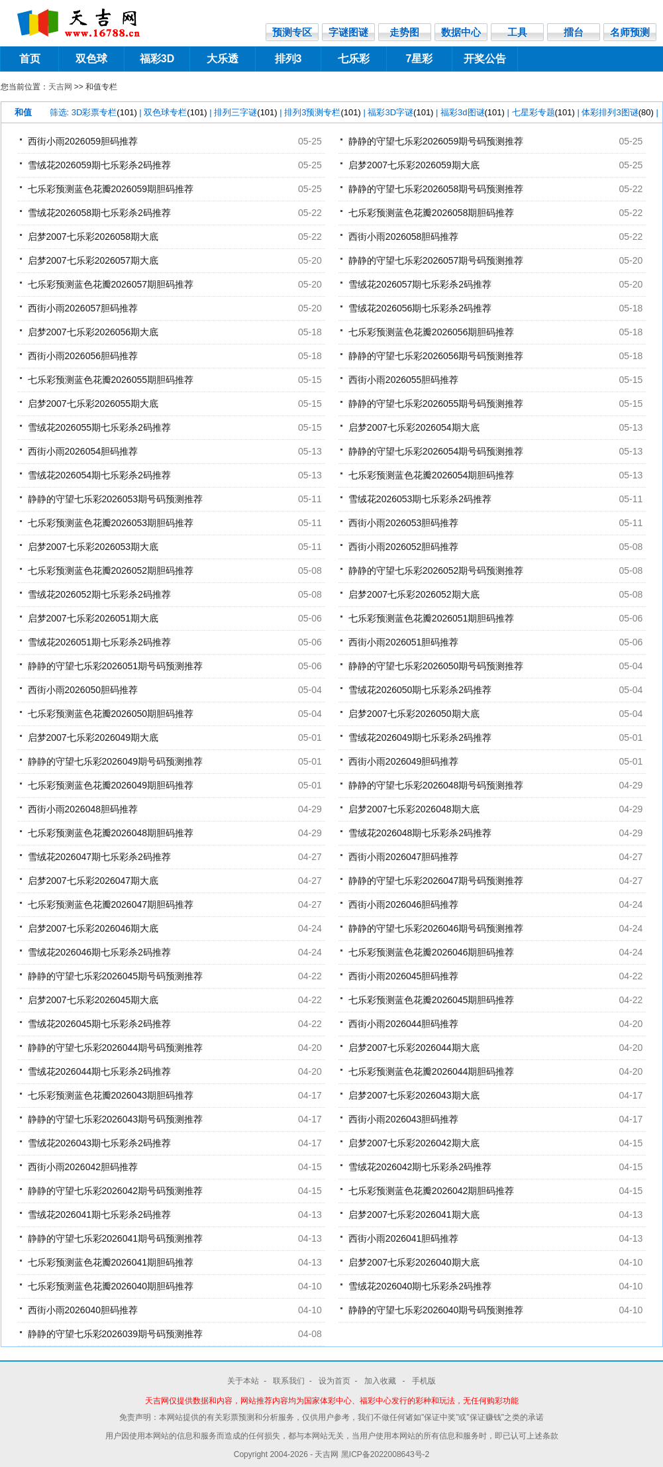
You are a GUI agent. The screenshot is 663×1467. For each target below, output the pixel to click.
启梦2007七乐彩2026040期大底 (414, 1262)
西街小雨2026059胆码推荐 (83, 141)
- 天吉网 (325, 1454)
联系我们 (289, 1381)
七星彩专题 (543, 112)
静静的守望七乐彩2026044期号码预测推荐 (115, 1047)
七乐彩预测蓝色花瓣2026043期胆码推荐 (111, 1095)
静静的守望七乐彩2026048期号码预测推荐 (436, 785)
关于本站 (243, 1381)
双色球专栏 (175, 112)
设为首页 (334, 1381)
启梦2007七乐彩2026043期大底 (414, 1095)
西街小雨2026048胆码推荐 (83, 809)
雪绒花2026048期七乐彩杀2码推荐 (419, 833)
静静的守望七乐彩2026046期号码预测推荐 (436, 928)
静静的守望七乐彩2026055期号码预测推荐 (436, 403)
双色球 (91, 58)
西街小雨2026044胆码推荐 (403, 1023)
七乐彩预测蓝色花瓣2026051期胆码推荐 (431, 618)
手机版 (424, 1381)
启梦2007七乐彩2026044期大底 (414, 1047)
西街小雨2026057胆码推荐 (83, 308)
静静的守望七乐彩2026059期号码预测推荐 (436, 141)
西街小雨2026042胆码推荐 (83, 1167)
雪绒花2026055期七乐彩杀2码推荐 (99, 427)
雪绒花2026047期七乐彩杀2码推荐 (99, 856)
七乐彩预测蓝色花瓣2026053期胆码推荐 (111, 522)
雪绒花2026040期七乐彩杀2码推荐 (419, 1286)
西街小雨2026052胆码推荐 (403, 546)
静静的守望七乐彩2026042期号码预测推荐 (115, 1190)
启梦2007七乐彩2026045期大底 (93, 1000)
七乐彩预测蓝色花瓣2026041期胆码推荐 (111, 1262)
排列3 (288, 58)
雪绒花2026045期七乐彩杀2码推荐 (99, 1023)
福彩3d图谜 (472, 112)
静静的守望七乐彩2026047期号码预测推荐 (436, 880)
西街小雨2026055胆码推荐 (403, 379)
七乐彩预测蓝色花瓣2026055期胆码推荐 (111, 379)
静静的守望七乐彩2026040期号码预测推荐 (436, 1310)
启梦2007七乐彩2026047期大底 (93, 880)
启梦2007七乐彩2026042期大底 (414, 1143)
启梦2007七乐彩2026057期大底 (93, 260)
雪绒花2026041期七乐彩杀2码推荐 (99, 1214)
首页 (29, 58)
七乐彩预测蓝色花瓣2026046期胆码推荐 (431, 952)
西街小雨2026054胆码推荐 (83, 451)
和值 (23, 112)
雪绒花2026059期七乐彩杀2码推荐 (99, 165)
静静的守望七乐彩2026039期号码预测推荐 (115, 1334)
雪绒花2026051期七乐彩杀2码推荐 (99, 642)
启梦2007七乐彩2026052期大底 (414, 594)
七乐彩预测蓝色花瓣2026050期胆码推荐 (111, 713)
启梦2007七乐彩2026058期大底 (93, 236)
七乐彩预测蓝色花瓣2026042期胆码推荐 (431, 1190)
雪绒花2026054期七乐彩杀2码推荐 (99, 475)
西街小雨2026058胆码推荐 (403, 236)
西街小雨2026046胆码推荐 (403, 904)
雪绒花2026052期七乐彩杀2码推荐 (99, 594)
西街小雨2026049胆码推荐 (403, 761)
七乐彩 (354, 58)
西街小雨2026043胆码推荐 (403, 1119)
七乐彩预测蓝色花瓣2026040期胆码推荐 (111, 1286)
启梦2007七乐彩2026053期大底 (93, 546)
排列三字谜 (245, 112)
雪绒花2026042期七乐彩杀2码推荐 (419, 1167)
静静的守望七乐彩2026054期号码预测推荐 (436, 451)
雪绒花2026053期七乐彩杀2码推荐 (419, 499)
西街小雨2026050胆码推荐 (83, 689)
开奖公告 (485, 58)
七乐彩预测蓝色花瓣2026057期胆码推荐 (111, 284)
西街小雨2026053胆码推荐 (403, 522)
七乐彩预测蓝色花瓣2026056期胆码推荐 (431, 332)
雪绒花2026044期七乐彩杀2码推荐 (99, 1071)
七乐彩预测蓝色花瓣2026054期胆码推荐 (431, 475)
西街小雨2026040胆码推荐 (83, 1310)
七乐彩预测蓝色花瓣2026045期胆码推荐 (431, 1000)
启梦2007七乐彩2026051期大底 (93, 618)
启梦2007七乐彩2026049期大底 (93, 737)
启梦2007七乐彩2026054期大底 (414, 427)
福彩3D (157, 58)
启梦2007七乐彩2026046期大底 (93, 928)
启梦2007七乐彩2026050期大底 (414, 713)
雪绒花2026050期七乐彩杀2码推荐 (419, 689)
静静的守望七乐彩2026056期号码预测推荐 (436, 356)
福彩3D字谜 (400, 112)
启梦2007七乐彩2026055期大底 (93, 403)
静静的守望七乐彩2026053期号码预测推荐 (115, 499)
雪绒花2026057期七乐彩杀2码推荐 (419, 284)
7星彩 (419, 58)
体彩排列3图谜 (617, 112)
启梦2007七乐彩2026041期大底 (414, 1214)
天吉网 (60, 86)
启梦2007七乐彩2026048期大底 (414, 809)
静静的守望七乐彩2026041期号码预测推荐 (115, 1238)
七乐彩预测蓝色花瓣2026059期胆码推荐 (111, 189)
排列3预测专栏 (322, 112)
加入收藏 (381, 1381)
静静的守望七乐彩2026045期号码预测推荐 (115, 976)
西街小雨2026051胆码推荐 (403, 642)
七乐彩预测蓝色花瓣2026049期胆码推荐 (111, 785)
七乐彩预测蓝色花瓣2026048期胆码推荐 (111, 833)
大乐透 (222, 58)
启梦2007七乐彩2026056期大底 (93, 332)
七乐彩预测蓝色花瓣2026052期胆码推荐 (111, 570)
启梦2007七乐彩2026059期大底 (414, 165)
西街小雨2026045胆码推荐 (403, 976)
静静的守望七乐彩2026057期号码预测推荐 (436, 260)
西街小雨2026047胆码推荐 (403, 856)
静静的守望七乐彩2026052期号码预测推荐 (436, 570)
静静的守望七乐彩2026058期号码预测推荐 (436, 189)
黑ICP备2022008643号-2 (385, 1454)
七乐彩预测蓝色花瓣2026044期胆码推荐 (431, 1071)
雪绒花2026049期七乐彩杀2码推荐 (419, 737)
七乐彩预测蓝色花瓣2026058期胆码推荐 (431, 212)
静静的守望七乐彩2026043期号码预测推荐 (115, 1119)
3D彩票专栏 (104, 112)
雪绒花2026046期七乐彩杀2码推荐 (99, 952)
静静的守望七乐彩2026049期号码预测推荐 (115, 761)
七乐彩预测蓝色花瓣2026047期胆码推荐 (111, 904)
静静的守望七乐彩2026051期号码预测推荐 (115, 666)
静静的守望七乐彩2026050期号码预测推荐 (436, 666)
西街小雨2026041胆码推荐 (403, 1238)
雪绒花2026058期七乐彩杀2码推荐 (99, 212)
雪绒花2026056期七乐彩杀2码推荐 (419, 308)
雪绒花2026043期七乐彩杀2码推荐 (99, 1143)
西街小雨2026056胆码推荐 (83, 356)
